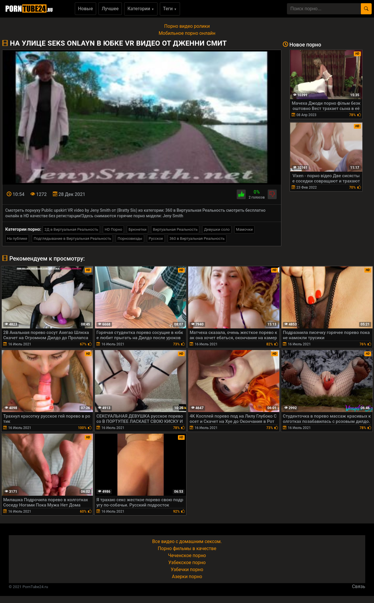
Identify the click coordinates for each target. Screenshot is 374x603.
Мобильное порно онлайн (187, 33)
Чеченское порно (187, 555)
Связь (358, 586)
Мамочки (244, 229)
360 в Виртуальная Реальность (197, 238)
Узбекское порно (187, 562)
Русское (156, 238)
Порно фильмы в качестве (187, 548)
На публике (17, 238)
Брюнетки (137, 229)
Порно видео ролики (187, 26)
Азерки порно (187, 576)
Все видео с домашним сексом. (187, 541)
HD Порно (113, 229)
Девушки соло (217, 229)
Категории (140, 8)
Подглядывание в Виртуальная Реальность (72, 238)
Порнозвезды (129, 238)
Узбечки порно (187, 569)
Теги (170, 8)
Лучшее (110, 8)
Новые (85, 8)
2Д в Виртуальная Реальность (71, 229)
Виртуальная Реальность (175, 229)
